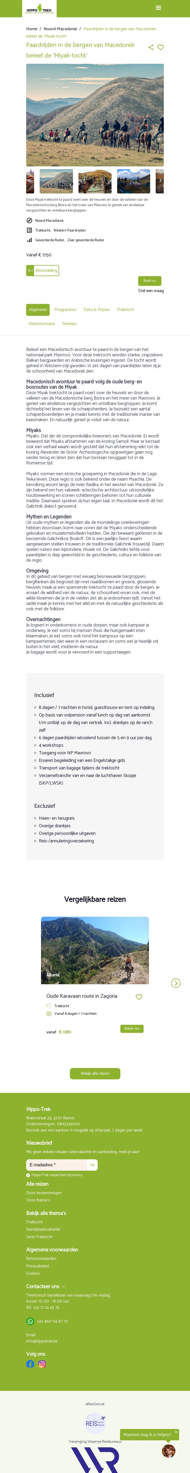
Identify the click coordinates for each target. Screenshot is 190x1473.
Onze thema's (38, 1200)
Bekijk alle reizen (95, 1073)
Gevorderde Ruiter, (50, 240)
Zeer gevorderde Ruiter (85, 240)
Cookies (33, 1274)
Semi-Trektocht (39, 1237)
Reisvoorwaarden (41, 1259)
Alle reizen (37, 1184)
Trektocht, (43, 230)
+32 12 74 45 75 (46, 1308)
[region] (123, 1444)
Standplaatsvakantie (43, 1230)
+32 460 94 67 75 (52, 1321)
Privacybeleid (37, 1266)
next (176, 983)
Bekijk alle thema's (46, 1213)
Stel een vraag (151, 290)
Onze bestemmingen (44, 1193)
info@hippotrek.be (41, 1341)
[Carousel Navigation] (95, 983)
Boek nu (150, 281)
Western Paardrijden (69, 230)
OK (92, 1165)
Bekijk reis (132, 1029)
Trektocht (34, 1222)
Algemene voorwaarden (52, 1250)
